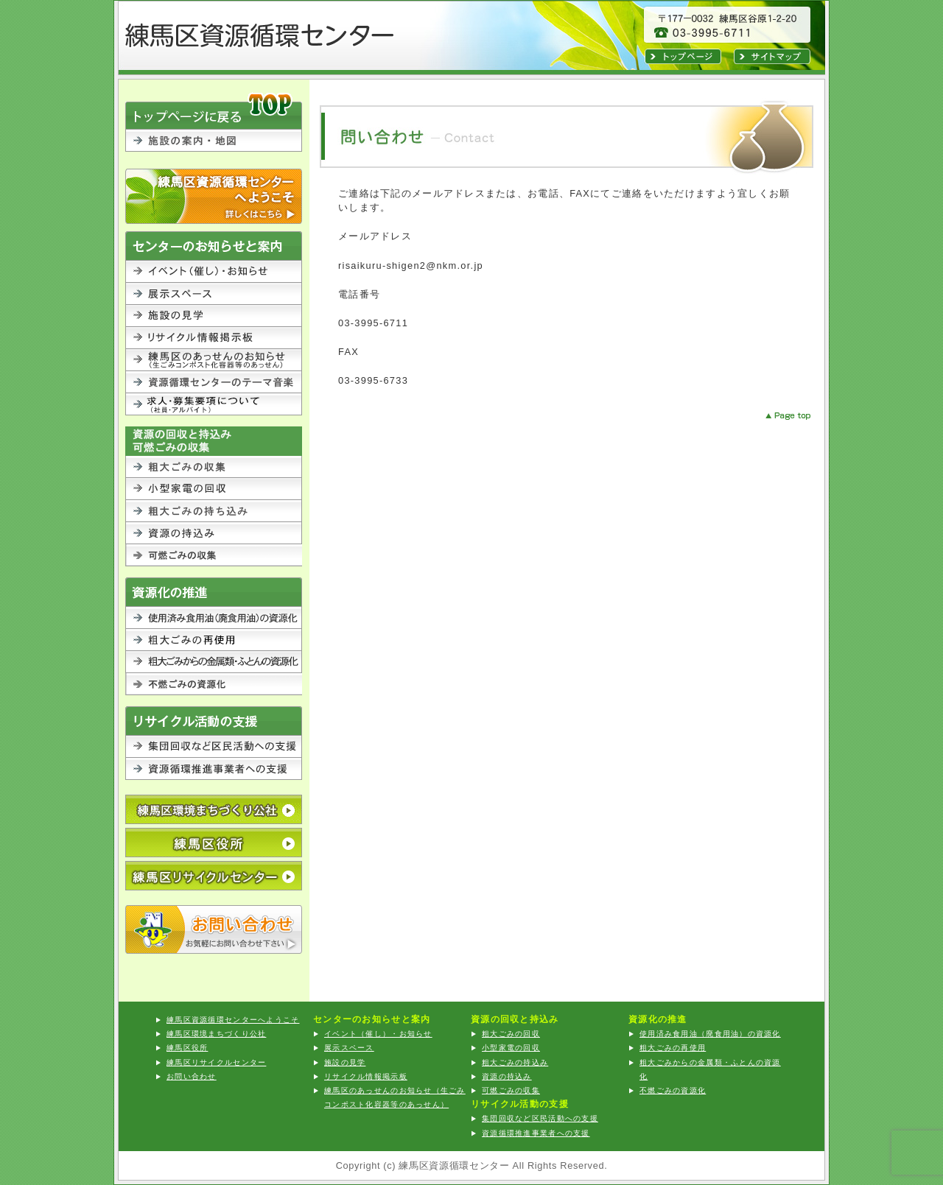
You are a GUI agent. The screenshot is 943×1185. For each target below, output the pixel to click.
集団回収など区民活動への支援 (213, 747)
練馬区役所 (213, 842)
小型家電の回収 (213, 489)
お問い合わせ (213, 929)
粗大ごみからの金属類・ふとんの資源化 (213, 662)
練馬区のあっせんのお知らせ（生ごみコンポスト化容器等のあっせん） (213, 360)
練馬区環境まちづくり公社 (216, 1034)
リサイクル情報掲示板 (213, 338)
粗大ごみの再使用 (672, 1048)
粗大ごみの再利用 (213, 640)
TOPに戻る (213, 110)
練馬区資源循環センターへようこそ (213, 196)
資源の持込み (213, 533)
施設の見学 (213, 316)
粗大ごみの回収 (213, 467)
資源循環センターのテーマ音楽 (213, 382)
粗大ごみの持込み (213, 511)
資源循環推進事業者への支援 (213, 769)
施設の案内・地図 (213, 149)
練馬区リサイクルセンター (213, 875)
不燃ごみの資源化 (213, 684)
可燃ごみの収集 (213, 555)
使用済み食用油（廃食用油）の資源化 (213, 618)
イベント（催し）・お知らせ (213, 272)
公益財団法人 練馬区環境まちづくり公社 (213, 809)
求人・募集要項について (213, 404)
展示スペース (213, 294)
